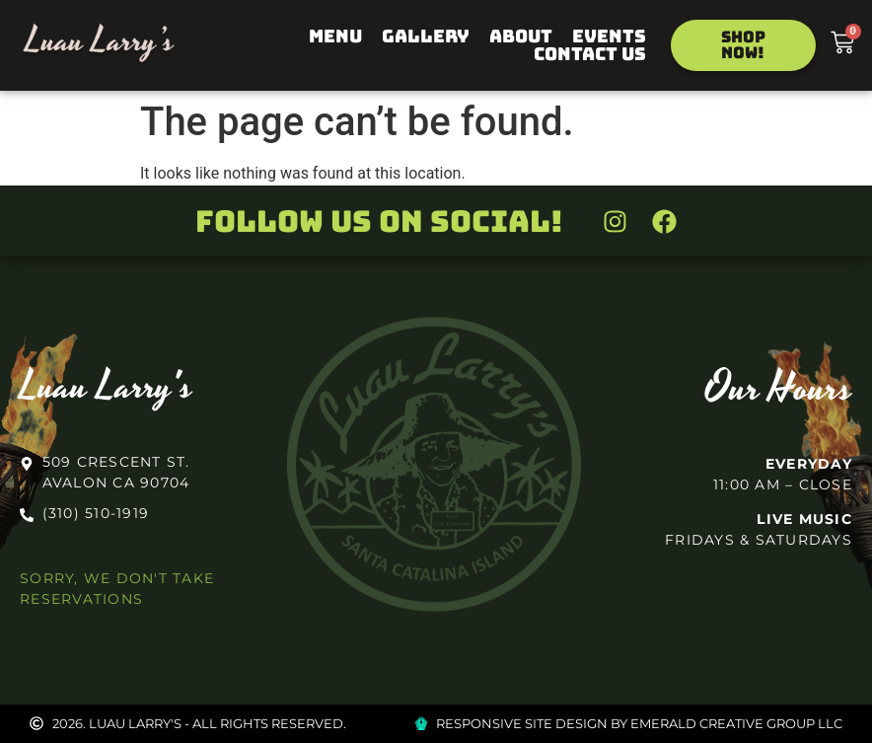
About (520, 36)
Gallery (426, 36)
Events (609, 36)
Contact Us (590, 54)
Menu (335, 36)
